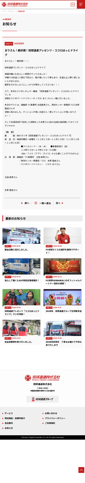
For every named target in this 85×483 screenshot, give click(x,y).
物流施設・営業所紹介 (15, 418)
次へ (60, 203)
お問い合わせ (51, 413)
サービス (9, 413)
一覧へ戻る (43, 203)
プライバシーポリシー (55, 418)
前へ (25, 203)
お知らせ (9, 428)
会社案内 (9, 423)
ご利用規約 (50, 423)
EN (73, 4)
